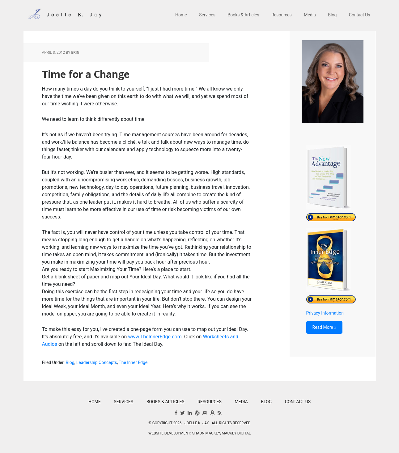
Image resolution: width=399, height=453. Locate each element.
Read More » (324, 327)
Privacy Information (325, 313)
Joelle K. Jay (63, 15)
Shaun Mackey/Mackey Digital (221, 433)
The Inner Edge (133, 362)
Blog (70, 362)
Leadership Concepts (96, 362)
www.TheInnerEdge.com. (155, 337)
